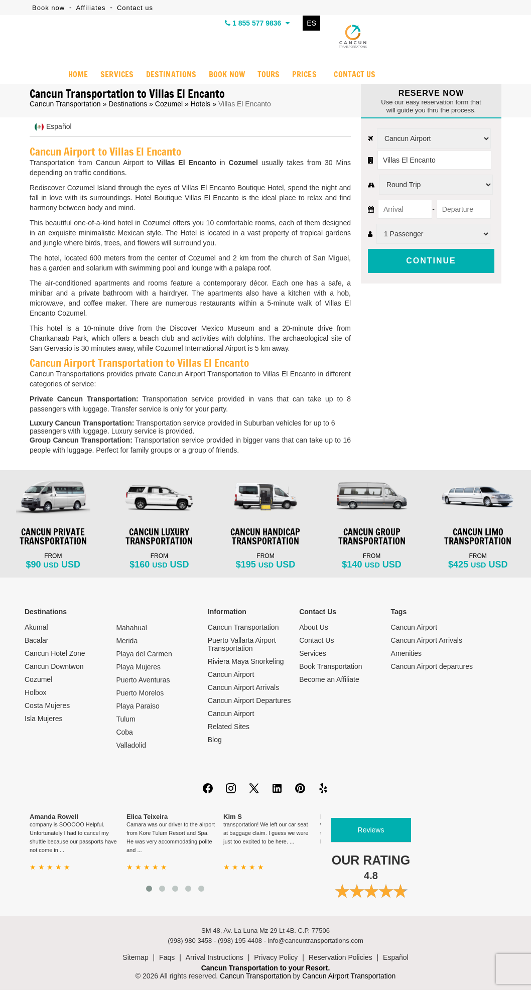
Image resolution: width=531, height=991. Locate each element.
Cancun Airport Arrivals (243, 688)
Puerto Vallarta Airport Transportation (242, 645)
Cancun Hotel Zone (55, 654)
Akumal (36, 628)
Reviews (371, 831)
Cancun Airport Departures (249, 701)
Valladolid (131, 746)
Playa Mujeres (138, 668)
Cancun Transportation (65, 105)
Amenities (406, 654)
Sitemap (135, 958)
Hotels (201, 105)
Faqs (167, 958)
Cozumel (169, 105)
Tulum (125, 720)
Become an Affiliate (329, 680)
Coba (124, 733)
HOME (77, 76)
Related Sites (228, 728)
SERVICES (116, 76)
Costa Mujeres (47, 706)
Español (396, 958)
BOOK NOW (226, 76)
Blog (215, 741)
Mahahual (131, 629)
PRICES (304, 76)
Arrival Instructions (214, 958)
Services (312, 654)
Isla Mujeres (43, 720)
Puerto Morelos (140, 694)
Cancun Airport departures (432, 667)
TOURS (268, 76)
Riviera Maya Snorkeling (246, 662)
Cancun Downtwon (54, 667)
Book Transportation (330, 667)
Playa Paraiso (137, 707)
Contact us (135, 8)
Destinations (127, 105)
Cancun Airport (231, 675)
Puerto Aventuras (143, 681)
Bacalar (36, 641)
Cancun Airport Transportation (348, 977)
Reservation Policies (340, 958)
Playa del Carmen (144, 655)
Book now (48, 8)
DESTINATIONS (170, 76)
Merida (127, 642)
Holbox (36, 693)
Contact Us (316, 641)
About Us (313, 628)
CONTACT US (354, 76)
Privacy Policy (276, 958)
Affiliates (91, 8)
